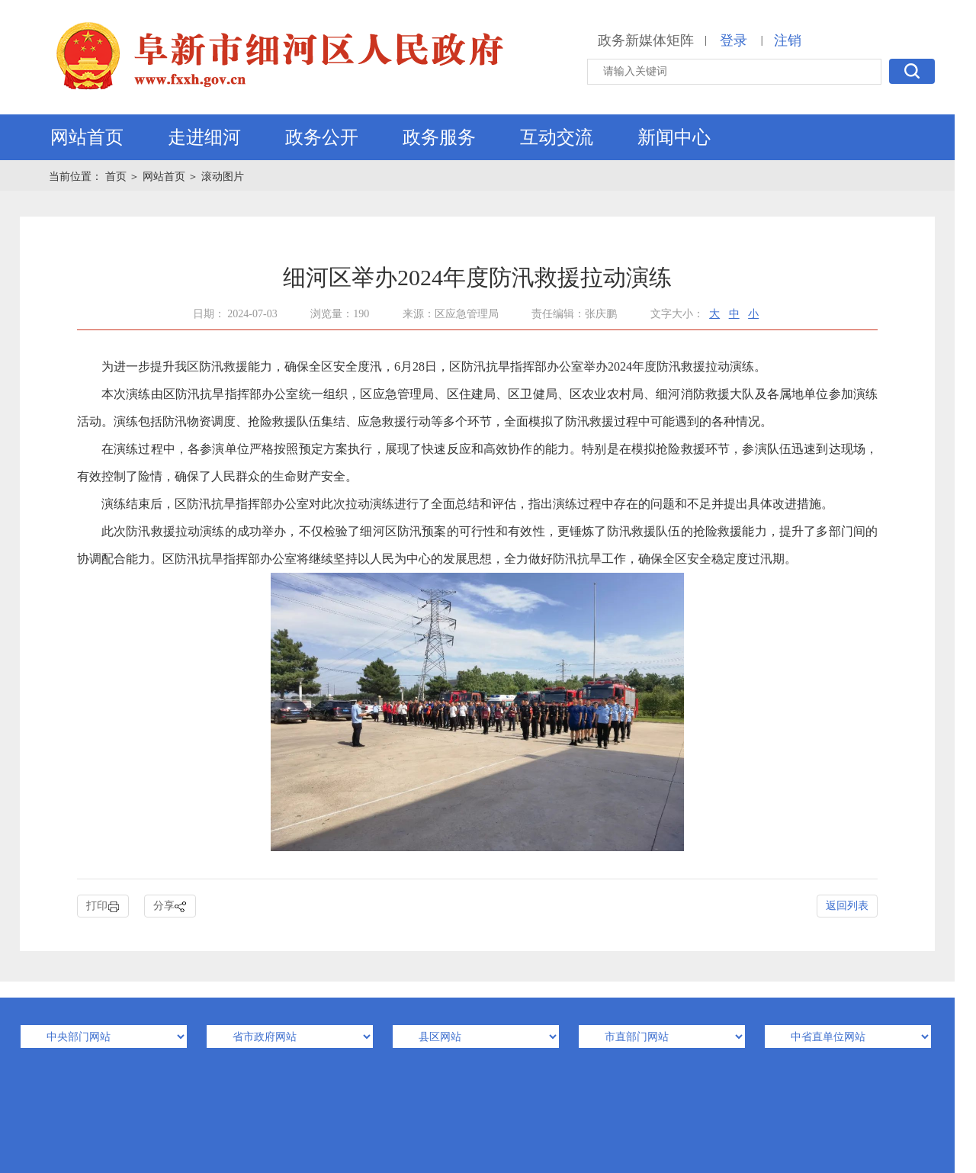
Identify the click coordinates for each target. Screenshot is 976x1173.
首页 (117, 176)
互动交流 (556, 137)
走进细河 (204, 137)
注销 (787, 40)
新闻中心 (674, 137)
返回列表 (847, 905)
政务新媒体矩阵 (646, 40)
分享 (170, 906)
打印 (103, 906)
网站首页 (87, 137)
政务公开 (321, 137)
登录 (733, 40)
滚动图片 (222, 176)
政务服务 (439, 137)
